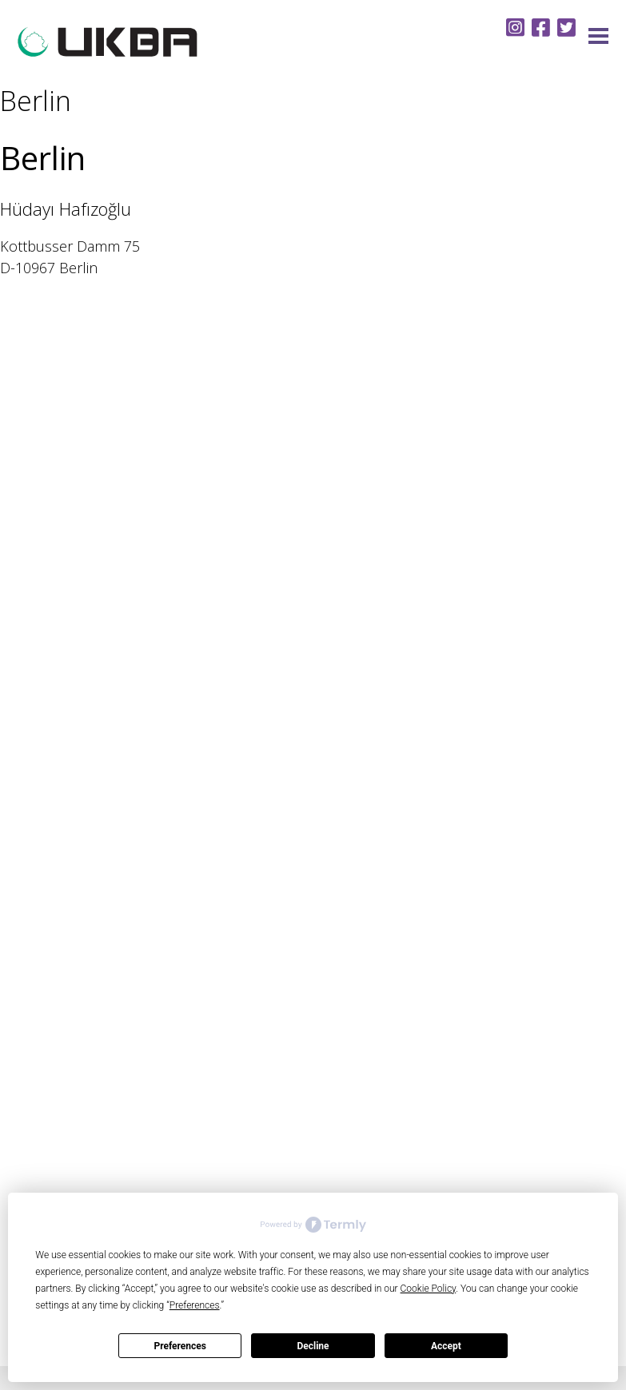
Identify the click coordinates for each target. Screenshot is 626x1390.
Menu (598, 36)
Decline (313, 1346)
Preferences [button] (194, 1305)
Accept (446, 1346)
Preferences (180, 1346)
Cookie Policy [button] (429, 1288)
